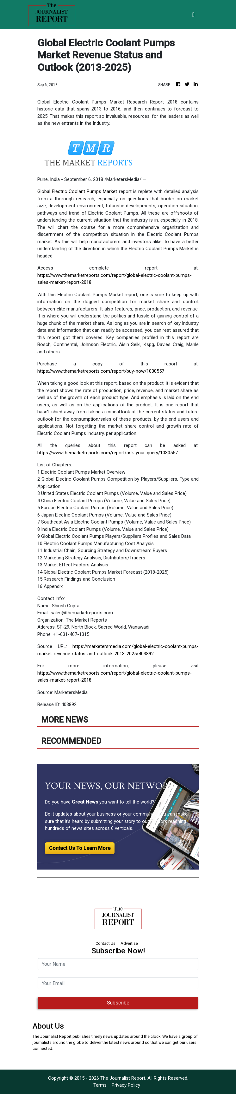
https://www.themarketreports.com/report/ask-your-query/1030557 (107, 453)
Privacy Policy (126, 1085)
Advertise (129, 943)
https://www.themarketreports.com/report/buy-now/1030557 (100, 371)
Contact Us (105, 943)
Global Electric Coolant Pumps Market (77, 191)
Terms (100, 1085)
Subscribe (118, 1003)
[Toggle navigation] (193, 14)
